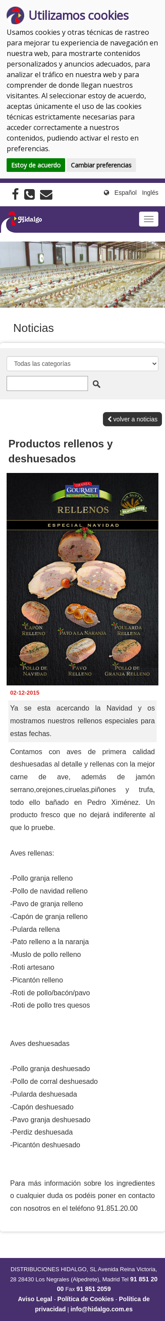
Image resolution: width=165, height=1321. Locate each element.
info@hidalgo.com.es (101, 1309)
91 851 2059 (94, 1288)
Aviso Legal (35, 1298)
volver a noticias (132, 419)
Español (125, 192)
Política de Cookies (85, 1298)
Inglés (150, 192)
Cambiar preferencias (101, 165)
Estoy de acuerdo (36, 165)
